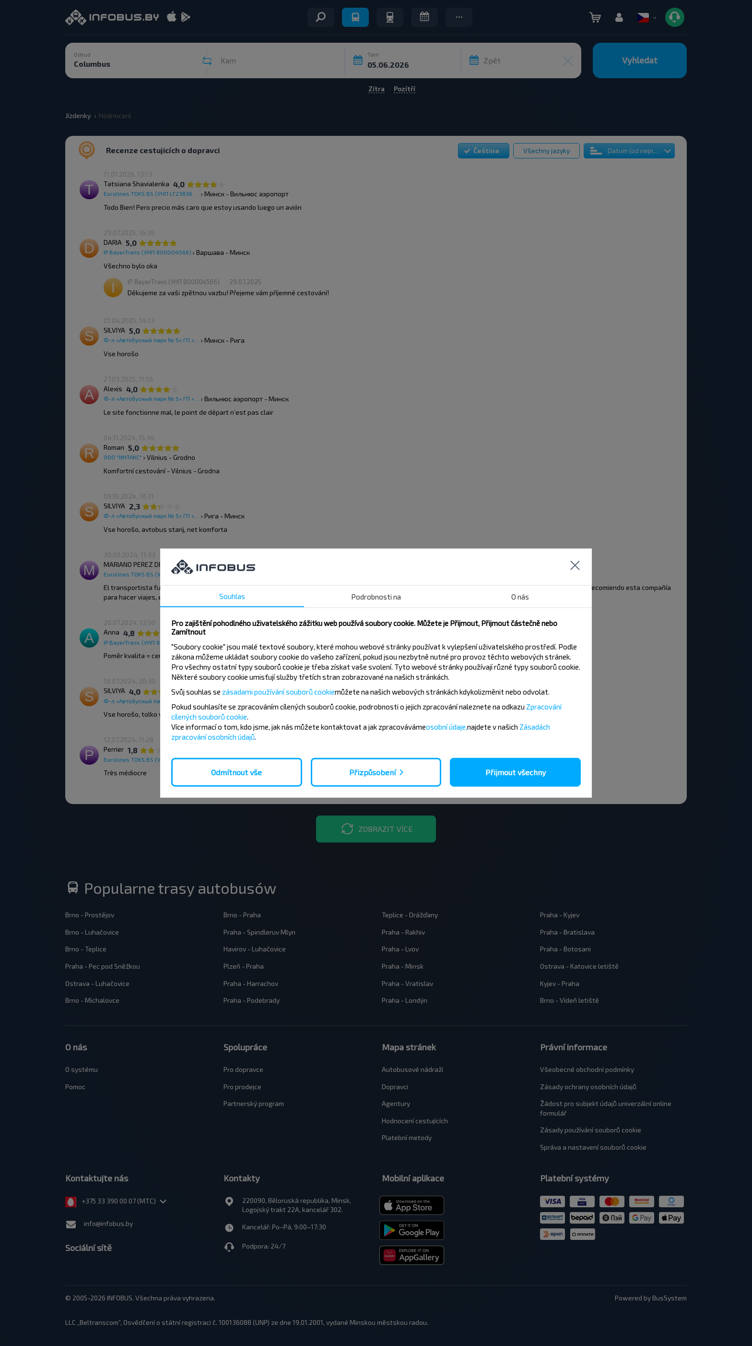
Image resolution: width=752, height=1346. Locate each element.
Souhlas (232, 595)
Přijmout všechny (515, 771)
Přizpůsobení (372, 771)
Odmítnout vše (236, 771)
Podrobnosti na (376, 596)
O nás (520, 596)
